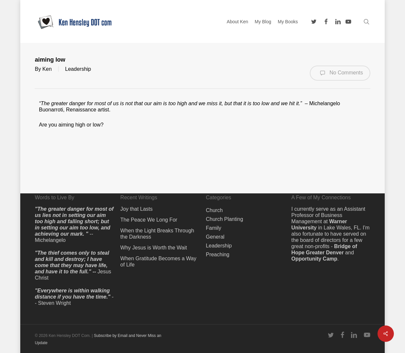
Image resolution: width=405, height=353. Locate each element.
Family (213, 228)
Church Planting (224, 219)
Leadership (78, 69)
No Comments (340, 73)
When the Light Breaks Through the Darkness (157, 234)
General (215, 237)
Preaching (217, 254)
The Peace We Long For (148, 220)
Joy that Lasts (136, 209)
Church (214, 210)
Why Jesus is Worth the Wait (153, 247)
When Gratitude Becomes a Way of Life (158, 261)
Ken (47, 69)
